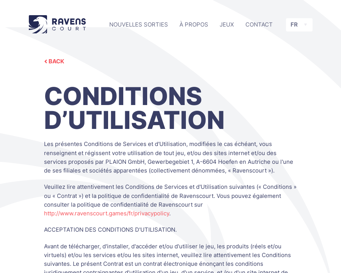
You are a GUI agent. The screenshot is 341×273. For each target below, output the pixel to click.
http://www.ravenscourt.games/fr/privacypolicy (106, 213)
